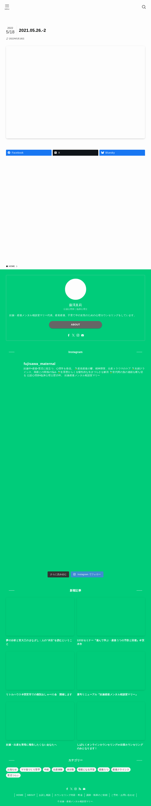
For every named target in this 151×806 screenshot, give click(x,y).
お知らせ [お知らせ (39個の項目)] (12, 769)
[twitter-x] (73, 335)
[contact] (82, 335)
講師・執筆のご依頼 (97, 795)
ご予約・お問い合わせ (123, 795)
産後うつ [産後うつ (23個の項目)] (104, 769)
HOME (19, 795)
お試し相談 (45, 795)
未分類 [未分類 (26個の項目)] (70, 769)
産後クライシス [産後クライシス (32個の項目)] (121, 769)
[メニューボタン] (7, 7)
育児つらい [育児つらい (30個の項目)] (13, 775)
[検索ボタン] (144, 7)
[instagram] (78, 335)
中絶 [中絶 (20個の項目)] (46, 769)
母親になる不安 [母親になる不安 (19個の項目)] (86, 769)
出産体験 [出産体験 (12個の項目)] (58, 769)
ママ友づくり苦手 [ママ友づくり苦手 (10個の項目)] (30, 769)
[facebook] (68, 335)
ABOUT (75, 324)
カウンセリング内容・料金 (68, 795)
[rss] (79, 789)
